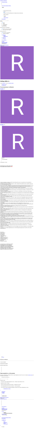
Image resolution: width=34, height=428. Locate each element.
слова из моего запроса (7, 29)
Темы (4, 23)
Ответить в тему (4, 84)
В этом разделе (5, 24)
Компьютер (3, 391)
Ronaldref (2, 88)
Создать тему (4, 85)
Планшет (3, 392)
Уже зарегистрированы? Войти (6, 5)
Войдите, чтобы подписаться (4, 397)
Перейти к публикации (3, 0)
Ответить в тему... (2, 380)
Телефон (3, 393)
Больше (5, 38)
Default (5, 412)
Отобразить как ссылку (17, 384)
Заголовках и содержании (6, 32)
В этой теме (4, 25)
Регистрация (4, 418)
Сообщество (4, 420)
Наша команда (6, 36)
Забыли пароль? (6, 17)
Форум (5, 35)
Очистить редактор (17, 386)
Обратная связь (4, 414)
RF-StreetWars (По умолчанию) (8, 413)
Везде (4, 22)
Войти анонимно (6, 14)
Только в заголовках (6, 33)
